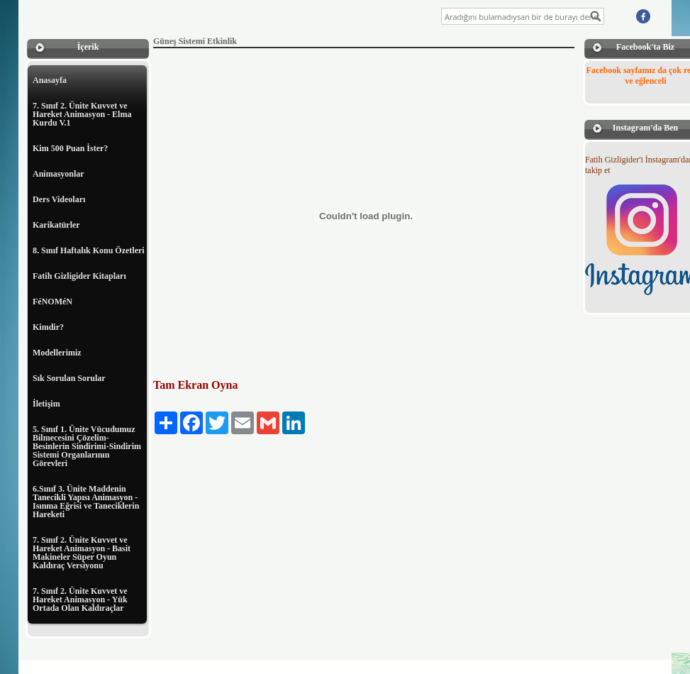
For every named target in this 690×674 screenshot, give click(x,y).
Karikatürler (56, 225)
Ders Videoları (59, 199)
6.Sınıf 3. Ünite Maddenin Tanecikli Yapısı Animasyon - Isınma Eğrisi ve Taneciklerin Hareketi (86, 501)
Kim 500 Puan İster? (70, 148)
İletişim (46, 404)
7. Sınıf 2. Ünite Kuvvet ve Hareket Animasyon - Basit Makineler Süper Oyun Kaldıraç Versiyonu (81, 552)
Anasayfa (50, 80)
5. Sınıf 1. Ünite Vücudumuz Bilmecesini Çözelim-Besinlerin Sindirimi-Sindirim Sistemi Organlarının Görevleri (87, 446)
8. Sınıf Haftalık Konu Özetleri (89, 250)
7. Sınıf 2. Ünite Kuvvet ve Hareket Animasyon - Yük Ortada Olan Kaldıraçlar (80, 599)
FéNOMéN (52, 301)
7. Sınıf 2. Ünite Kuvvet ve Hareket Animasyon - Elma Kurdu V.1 (82, 114)
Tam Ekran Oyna (195, 385)
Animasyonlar (58, 174)
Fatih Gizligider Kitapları (79, 276)
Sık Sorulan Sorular (69, 378)
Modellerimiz (57, 353)
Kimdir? (48, 327)
